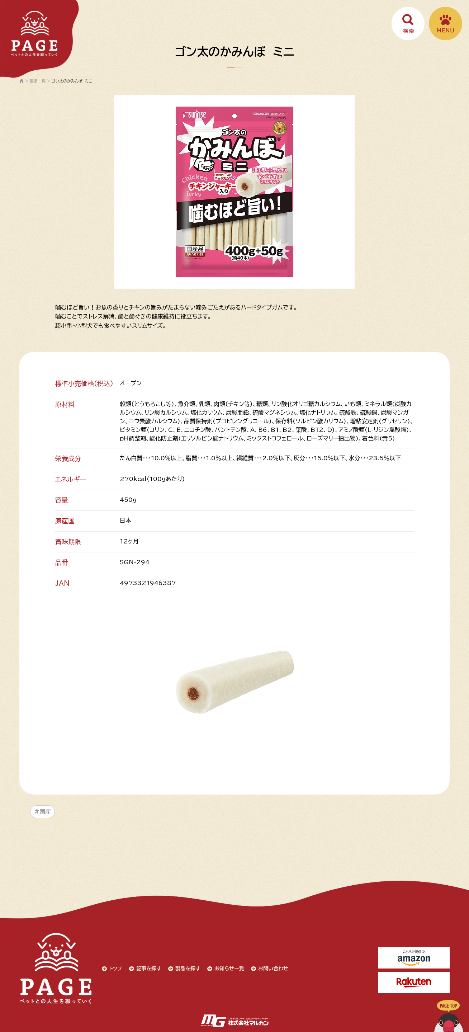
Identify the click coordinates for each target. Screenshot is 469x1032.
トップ (112, 964)
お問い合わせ (271, 964)
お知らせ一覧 (227, 964)
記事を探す (145, 964)
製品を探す (185, 964)
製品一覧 (38, 81)
